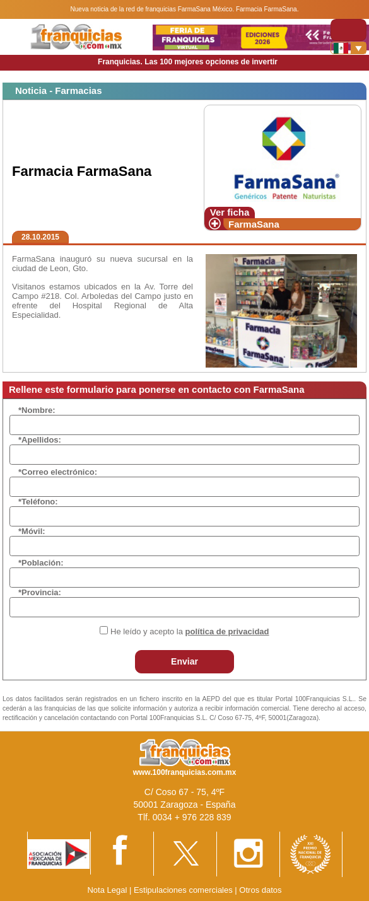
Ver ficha (230, 212)
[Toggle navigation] (348, 30)
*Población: (41, 562)
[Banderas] (348, 48)
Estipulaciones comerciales (184, 890)
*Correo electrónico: (57, 472)
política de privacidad (227, 631)
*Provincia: (39, 592)
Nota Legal (107, 890)
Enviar (184, 661)
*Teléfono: (38, 501)
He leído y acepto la (189, 631)
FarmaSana (253, 224)
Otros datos (260, 890)
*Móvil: (31, 531)
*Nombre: (37, 410)
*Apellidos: (39, 440)
